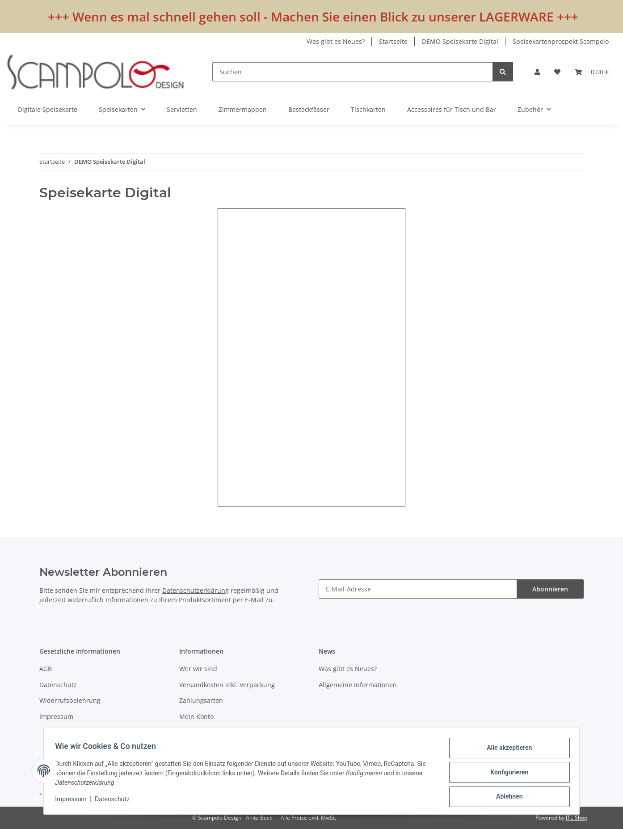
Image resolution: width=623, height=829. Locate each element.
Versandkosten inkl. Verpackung (227, 684)
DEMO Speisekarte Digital (460, 41)
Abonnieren (550, 589)
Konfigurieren (506, 774)
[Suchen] (352, 71)
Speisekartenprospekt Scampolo (561, 41)
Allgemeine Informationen (358, 684)
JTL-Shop (576, 817)
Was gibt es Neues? (336, 41)
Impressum (56, 716)
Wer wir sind (198, 668)
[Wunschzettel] (557, 71)
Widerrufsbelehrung (70, 700)
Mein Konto (196, 716)
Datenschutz (58, 684)
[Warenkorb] (592, 71)
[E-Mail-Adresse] (418, 589)
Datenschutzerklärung (195, 590)
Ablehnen (506, 797)
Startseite (393, 41)
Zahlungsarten (201, 700)
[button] (537, 71)
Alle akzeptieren (506, 750)
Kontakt (190, 732)
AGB (45, 668)
